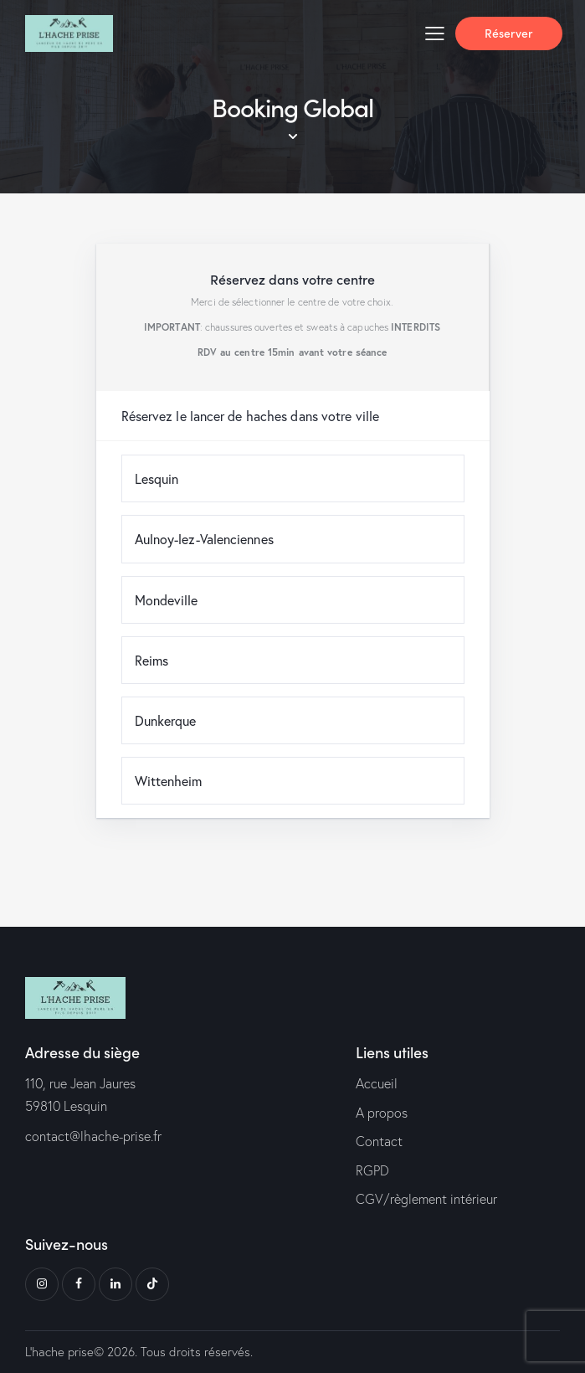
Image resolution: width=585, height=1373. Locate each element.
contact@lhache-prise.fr (93, 1136)
